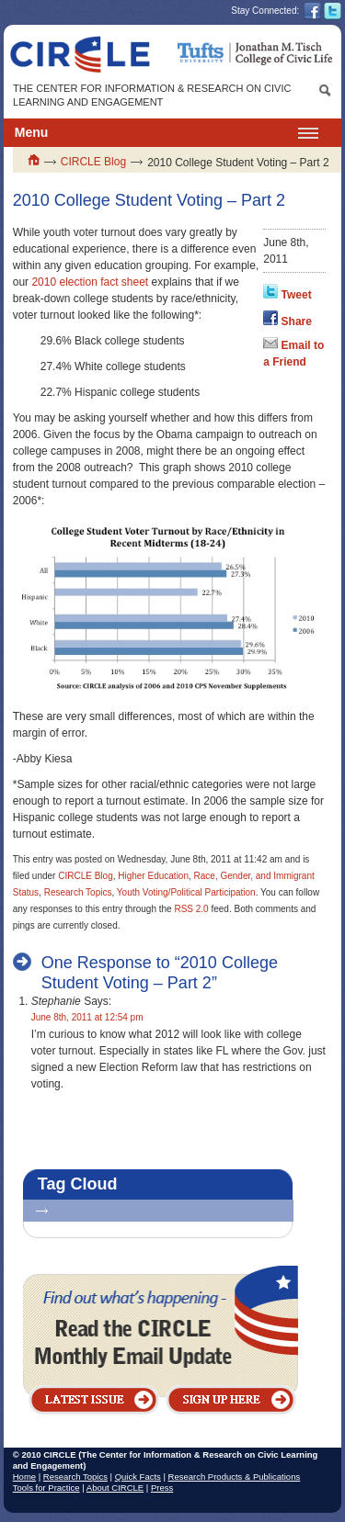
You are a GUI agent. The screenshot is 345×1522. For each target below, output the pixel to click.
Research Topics (78, 892)
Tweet (297, 294)
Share (297, 321)
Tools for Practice (46, 1488)
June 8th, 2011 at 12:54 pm (87, 1017)
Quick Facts (138, 1476)
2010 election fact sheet (89, 282)
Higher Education (153, 876)
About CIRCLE (115, 1488)
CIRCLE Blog (93, 161)
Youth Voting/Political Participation (186, 892)
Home (24, 1476)
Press (162, 1488)
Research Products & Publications (234, 1476)
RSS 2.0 (191, 909)
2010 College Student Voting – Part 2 (149, 200)
